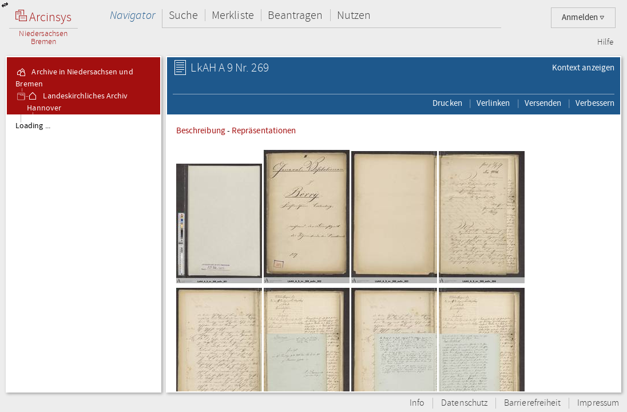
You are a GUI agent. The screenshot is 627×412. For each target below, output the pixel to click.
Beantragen (295, 15)
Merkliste (233, 15)
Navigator (132, 15)
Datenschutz (464, 403)
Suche (183, 15)
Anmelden (583, 17)
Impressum (598, 403)
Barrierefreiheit (532, 403)
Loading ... (32, 126)
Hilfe (605, 42)
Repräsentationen (264, 130)
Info (417, 403)
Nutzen (354, 15)
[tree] (83, 252)
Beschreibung (200, 130)
